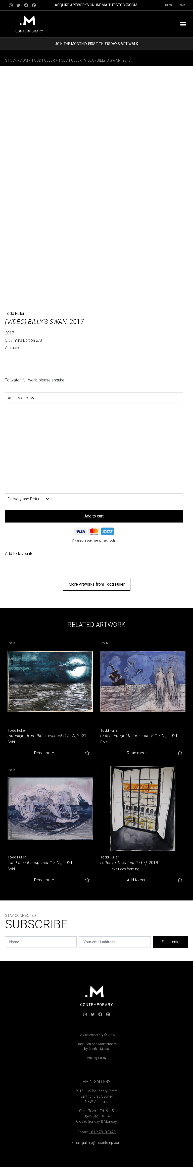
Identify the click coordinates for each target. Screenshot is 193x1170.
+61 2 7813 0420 (102, 1132)
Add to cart (94, 516)
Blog (169, 5)
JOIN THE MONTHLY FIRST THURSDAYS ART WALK (96, 44)
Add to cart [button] (137, 880)
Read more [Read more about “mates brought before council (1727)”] (137, 753)
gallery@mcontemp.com (101, 1143)
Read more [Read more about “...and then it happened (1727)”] (44, 880)
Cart (183, 5)
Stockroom (16, 60)
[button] (183, 24)
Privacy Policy (96, 1058)
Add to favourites (20, 553)
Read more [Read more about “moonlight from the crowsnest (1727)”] (44, 753)
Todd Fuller (43, 60)
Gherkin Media (98, 1049)
